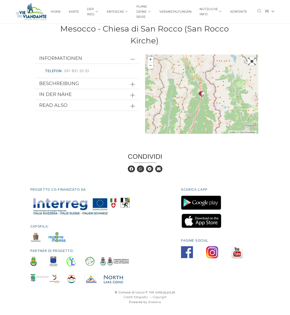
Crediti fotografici (136, 304)
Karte (74, 11)
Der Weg (93, 11)
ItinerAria (154, 309)
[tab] (87, 65)
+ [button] (150, 67)
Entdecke (117, 11)
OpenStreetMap (247, 139)
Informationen (60, 66)
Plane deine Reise (143, 12)
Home (56, 11)
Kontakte (238, 11)
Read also (53, 113)
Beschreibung (59, 91)
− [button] (150, 73)
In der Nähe (55, 102)
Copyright (160, 304)
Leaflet (232, 139)
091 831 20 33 (76, 78)
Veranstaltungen (175, 11)
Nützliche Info (210, 11)
